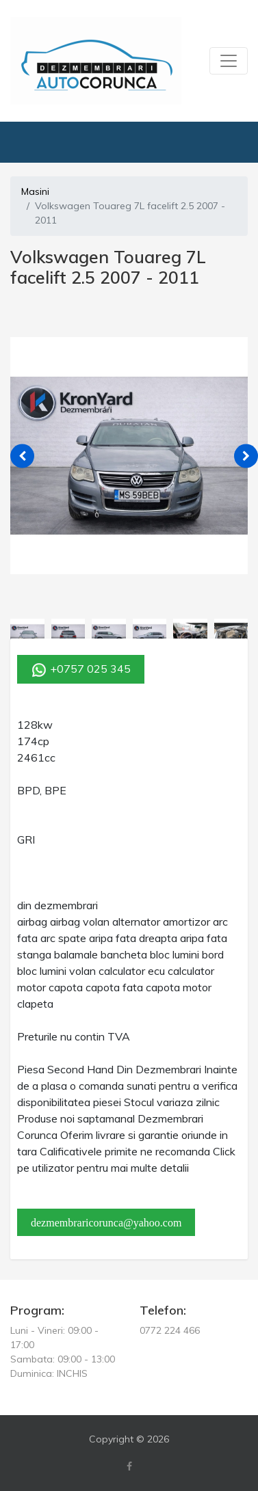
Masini (35, 191)
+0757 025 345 (81, 670)
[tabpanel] (129, 455)
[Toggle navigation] (228, 61)
